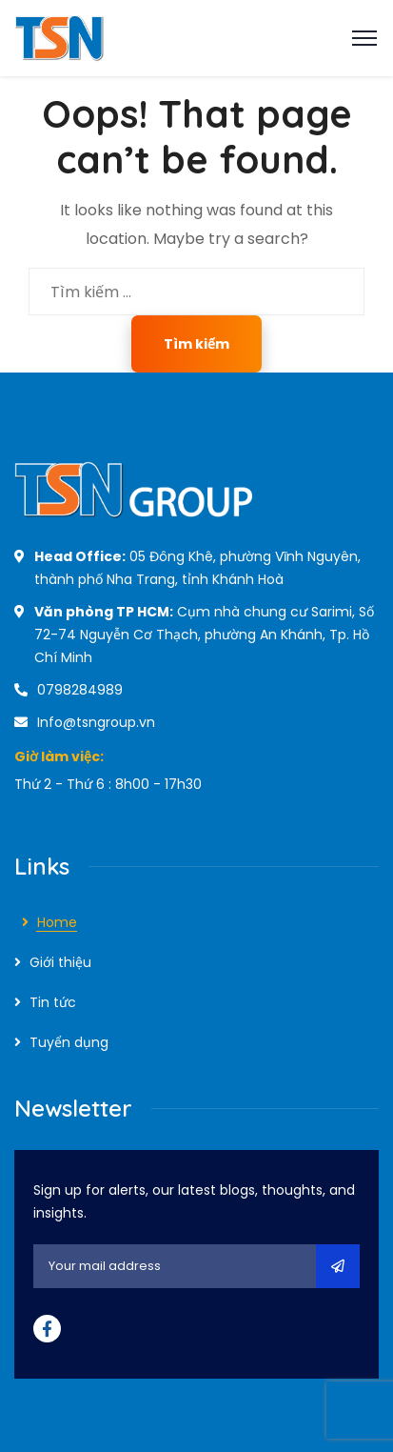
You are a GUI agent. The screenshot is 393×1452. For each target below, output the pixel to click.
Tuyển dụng (68, 1042)
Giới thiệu (60, 962)
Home (57, 922)
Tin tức (52, 1002)
